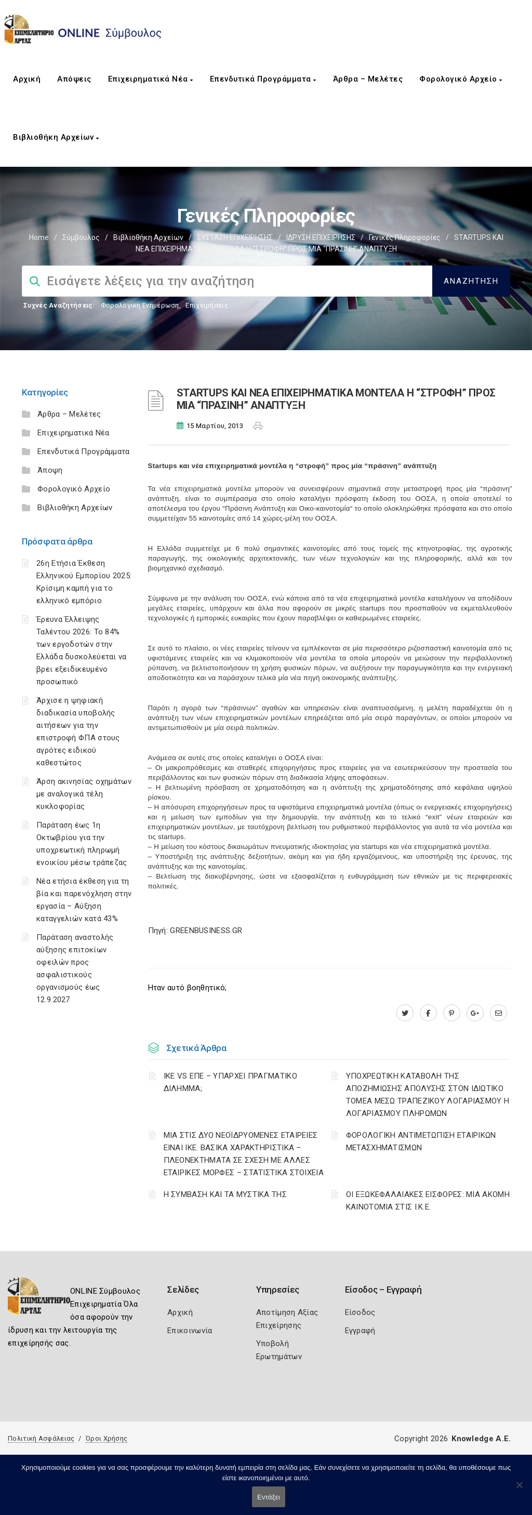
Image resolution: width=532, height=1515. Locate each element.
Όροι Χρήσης (106, 1438)
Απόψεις (74, 79)
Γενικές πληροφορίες (405, 237)
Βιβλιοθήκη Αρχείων (56, 137)
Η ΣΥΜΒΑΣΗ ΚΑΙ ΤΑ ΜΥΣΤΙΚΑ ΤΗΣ (225, 1194)
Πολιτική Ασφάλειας (41, 1438)
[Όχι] (519, 1490)
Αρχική (27, 79)
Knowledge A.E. (481, 1438)
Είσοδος (360, 1312)
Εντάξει (268, 1497)
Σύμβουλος (81, 237)
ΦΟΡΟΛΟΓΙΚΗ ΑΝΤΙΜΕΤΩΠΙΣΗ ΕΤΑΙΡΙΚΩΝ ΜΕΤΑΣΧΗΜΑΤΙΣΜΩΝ (421, 1141)
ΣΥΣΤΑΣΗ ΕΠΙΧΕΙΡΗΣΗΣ (235, 237)
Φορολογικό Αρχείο (460, 79)
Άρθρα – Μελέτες (368, 79)
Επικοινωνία (189, 1330)
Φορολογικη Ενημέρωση (140, 305)
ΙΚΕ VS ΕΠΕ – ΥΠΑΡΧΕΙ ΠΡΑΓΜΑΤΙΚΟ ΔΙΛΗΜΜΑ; (230, 1082)
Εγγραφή (360, 1330)
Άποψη (50, 470)
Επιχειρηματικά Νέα (150, 79)
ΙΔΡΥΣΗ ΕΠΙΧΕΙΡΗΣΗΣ (320, 237)
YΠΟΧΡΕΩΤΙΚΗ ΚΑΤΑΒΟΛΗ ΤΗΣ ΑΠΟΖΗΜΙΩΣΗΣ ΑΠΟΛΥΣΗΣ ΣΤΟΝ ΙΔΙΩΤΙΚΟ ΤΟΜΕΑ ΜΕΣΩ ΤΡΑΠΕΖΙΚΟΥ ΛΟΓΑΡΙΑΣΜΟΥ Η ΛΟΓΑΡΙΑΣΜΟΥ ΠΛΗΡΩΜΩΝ (428, 1094)
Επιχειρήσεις (206, 305)
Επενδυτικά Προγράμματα (263, 79)
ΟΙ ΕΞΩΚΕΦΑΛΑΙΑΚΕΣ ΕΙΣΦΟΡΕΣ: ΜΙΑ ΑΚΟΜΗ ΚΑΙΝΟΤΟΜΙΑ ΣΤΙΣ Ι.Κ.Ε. (428, 1201)
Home (39, 237)
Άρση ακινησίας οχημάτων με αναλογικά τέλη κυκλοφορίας (83, 794)
